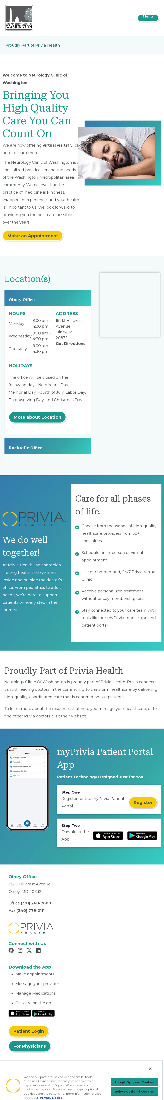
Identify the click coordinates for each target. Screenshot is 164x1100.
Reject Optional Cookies (134, 1091)
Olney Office (22, 299)
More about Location (37, 417)
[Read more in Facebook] (12, 951)
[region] (81, 1080)
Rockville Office (25, 448)
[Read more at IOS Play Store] (108, 835)
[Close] (150, 1068)
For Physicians (29, 1046)
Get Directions (70, 343)
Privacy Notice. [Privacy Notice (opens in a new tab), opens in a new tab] (51, 1097)
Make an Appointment (32, 235)
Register (142, 802)
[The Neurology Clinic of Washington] (19, 18)
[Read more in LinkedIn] (39, 951)
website (78, 716)
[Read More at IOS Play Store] (20, 1013)
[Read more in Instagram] (21, 951)
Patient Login (28, 1031)
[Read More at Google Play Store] (43, 1013)
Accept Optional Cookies (134, 1082)
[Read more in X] (30, 951)
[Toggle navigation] (148, 18)
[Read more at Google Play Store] (142, 835)
